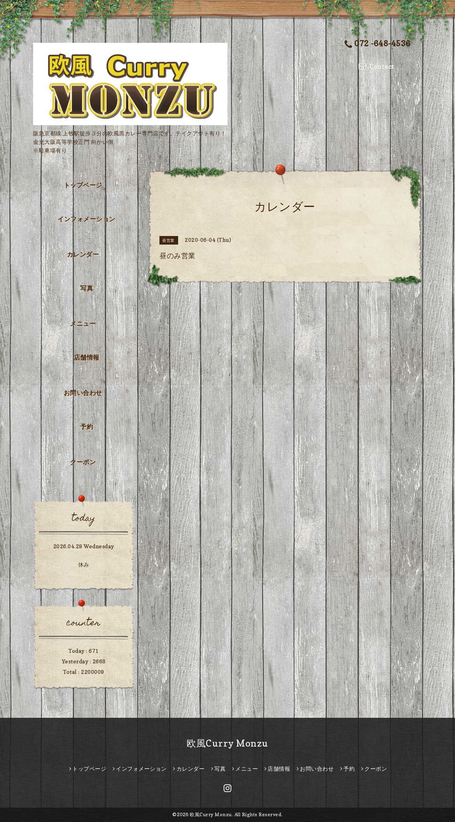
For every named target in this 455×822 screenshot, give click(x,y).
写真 (86, 288)
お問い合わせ (83, 393)
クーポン (83, 462)
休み (83, 564)
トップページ (83, 185)
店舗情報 (87, 357)
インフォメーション (87, 219)
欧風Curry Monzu (227, 743)
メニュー (83, 323)
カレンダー (83, 254)
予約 (86, 426)
